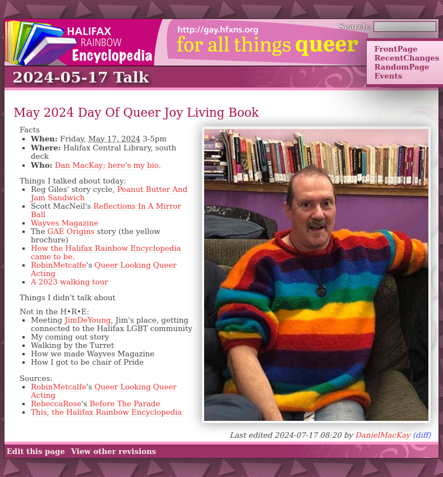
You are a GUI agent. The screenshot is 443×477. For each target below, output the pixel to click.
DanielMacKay (382, 435)
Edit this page (36, 451)
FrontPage (395, 48)
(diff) (422, 435)
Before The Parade (125, 404)
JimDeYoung (87, 320)
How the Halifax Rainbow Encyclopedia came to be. (106, 252)
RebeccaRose (56, 404)
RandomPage (401, 66)
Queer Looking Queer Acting (104, 269)
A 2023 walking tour (69, 282)
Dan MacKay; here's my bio (107, 165)
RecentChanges (406, 57)
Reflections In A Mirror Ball (106, 210)
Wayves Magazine (64, 223)
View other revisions (113, 451)
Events (388, 75)
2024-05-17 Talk (80, 77)
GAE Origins (71, 231)
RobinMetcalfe (58, 265)
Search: (355, 26)
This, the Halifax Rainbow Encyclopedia (106, 412)
